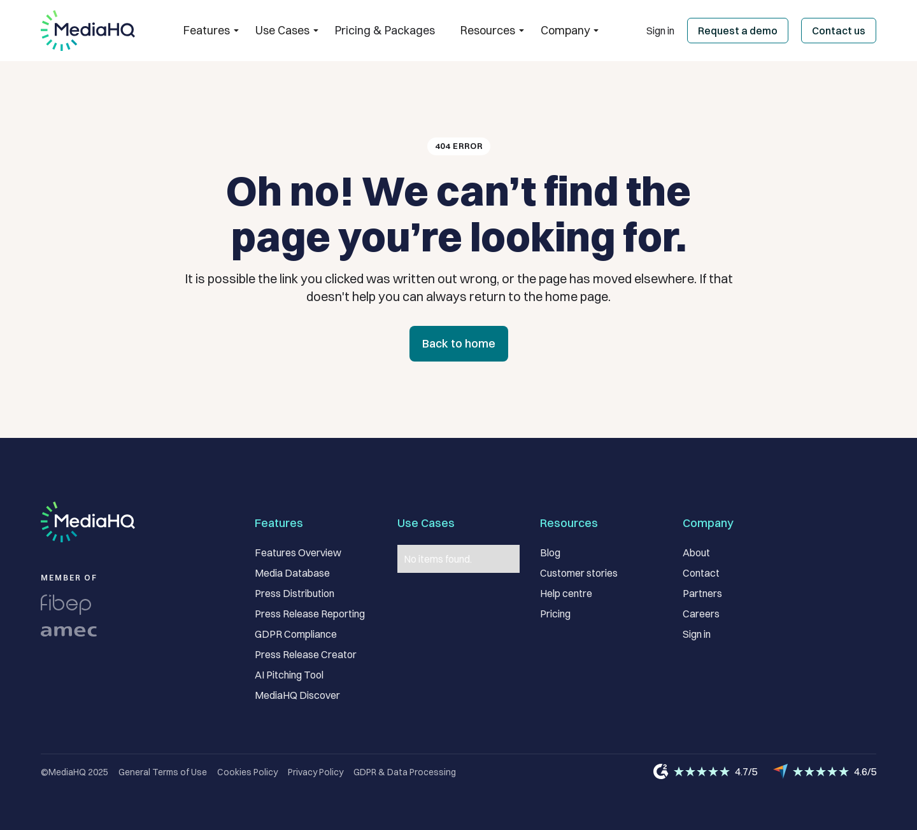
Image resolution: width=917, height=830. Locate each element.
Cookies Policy (247, 772)
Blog (550, 552)
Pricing (555, 613)
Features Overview (298, 552)
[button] (207, 30)
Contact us (838, 30)
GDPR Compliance (296, 634)
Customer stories (579, 572)
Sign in (660, 30)
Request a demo (738, 30)
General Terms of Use (162, 772)
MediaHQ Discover (297, 695)
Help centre (566, 593)
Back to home (458, 343)
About (696, 552)
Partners (702, 593)
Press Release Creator (306, 654)
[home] (88, 30)
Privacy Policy (315, 772)
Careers (701, 613)
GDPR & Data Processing (404, 772)
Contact (701, 572)
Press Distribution (294, 593)
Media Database (292, 572)
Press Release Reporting (310, 613)
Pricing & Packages (385, 30)
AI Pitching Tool (289, 674)
